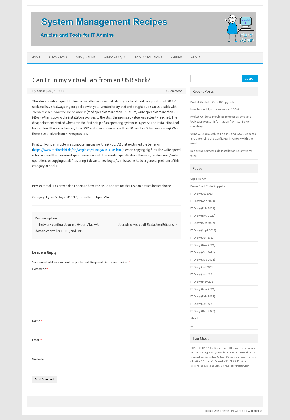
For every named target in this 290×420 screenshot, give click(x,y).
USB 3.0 (72, 197)
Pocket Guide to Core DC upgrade (212, 102)
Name (37, 321)
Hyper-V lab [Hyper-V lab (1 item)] (220, 352)
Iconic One (212, 410)
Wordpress (255, 410)
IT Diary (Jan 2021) (202, 303)
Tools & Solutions (148, 57)
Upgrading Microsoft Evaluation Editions (148, 224)
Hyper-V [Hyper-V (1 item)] (208, 352)
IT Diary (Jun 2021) (202, 274)
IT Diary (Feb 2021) (202, 296)
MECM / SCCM (58, 57)
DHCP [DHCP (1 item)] (193, 352)
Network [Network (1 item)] (243, 352)
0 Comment (174, 91)
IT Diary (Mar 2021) (202, 289)
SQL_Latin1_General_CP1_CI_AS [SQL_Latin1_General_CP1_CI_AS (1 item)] (218, 361)
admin (41, 91)
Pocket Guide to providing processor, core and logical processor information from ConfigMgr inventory (220, 121)
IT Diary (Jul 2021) (202, 267)
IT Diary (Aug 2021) (202, 259)
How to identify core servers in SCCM (214, 109)
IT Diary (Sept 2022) (203, 230)
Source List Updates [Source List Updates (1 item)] (215, 357)
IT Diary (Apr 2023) (202, 200)
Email (37, 340)
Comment (40, 269)
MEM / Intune (85, 57)
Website (38, 359)
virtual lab (85, 197)
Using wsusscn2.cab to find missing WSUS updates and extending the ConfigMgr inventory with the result (223, 138)
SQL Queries (198, 178)
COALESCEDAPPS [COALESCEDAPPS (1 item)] (199, 348)
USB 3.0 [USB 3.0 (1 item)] (218, 365)
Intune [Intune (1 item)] (230, 352)
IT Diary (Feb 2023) (202, 208)
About (196, 57)
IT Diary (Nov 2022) (202, 215)
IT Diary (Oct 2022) (202, 222)
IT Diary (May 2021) (202, 281)
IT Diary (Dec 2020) (202, 311)
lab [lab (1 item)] (236, 352)
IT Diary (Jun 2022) (202, 237)
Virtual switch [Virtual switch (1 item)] (241, 365)
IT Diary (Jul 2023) (202, 193)
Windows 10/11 (115, 57)
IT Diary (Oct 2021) (202, 252)
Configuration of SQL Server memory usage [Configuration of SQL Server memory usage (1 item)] (233, 348)
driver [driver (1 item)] (200, 352)
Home (36, 57)
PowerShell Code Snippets (207, 186)
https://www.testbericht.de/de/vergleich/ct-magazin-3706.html (78, 150)
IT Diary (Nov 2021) (202, 245)
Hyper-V (176, 57)
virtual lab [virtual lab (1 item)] (228, 365)
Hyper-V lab (103, 197)
